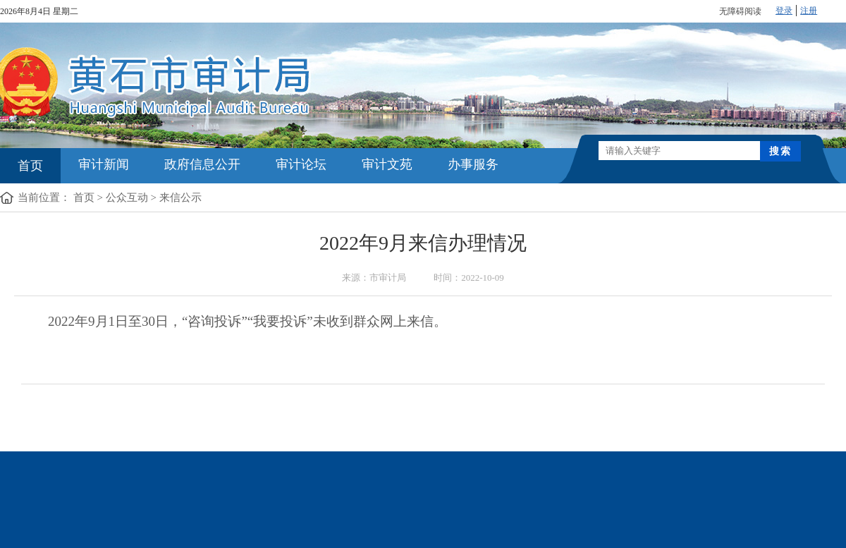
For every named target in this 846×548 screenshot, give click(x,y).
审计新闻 (103, 164)
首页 (30, 166)
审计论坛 (301, 164)
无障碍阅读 (740, 11)
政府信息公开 (202, 164)
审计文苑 (387, 164)
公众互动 (127, 197)
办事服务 (473, 164)
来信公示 (180, 197)
